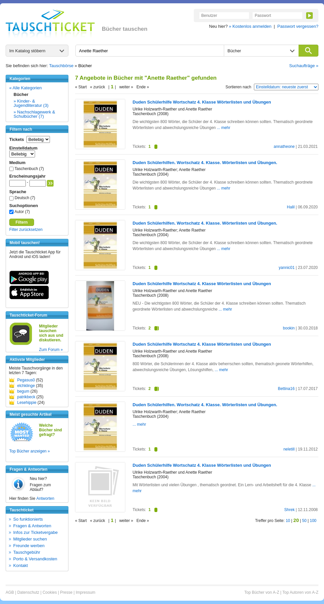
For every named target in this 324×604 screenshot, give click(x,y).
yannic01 (287, 267)
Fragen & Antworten (32, 525)
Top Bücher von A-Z (261, 592)
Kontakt (20, 565)
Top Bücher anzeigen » (29, 451)
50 (304, 520)
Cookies (50, 592)
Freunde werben (29, 545)
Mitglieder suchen (30, 539)
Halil (291, 207)
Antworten (45, 498)
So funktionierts (28, 519)
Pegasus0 (26, 380)
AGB (10, 592)
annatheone (284, 146)
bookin (289, 328)
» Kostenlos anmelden (250, 26)
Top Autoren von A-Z (300, 592)
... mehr (223, 127)
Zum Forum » (51, 349)
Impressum (85, 592)
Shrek (289, 509)
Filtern (22, 222)
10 (288, 520)
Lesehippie (26, 402)
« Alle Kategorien (25, 87)
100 (313, 520)
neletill (289, 449)
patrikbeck (26, 397)
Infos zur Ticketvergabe (35, 532)
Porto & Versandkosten (35, 558)
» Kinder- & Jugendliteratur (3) (31, 103)
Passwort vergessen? (297, 26)
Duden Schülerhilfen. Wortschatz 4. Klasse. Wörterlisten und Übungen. (205, 162)
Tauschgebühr (26, 552)
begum (23, 391)
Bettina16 (286, 388)
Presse (66, 592)
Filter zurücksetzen (26, 229)
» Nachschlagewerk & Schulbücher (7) (34, 114)
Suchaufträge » (303, 65)
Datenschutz (28, 592)
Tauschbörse (61, 65)
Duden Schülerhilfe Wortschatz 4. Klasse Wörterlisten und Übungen (202, 102)
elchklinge (26, 385)
